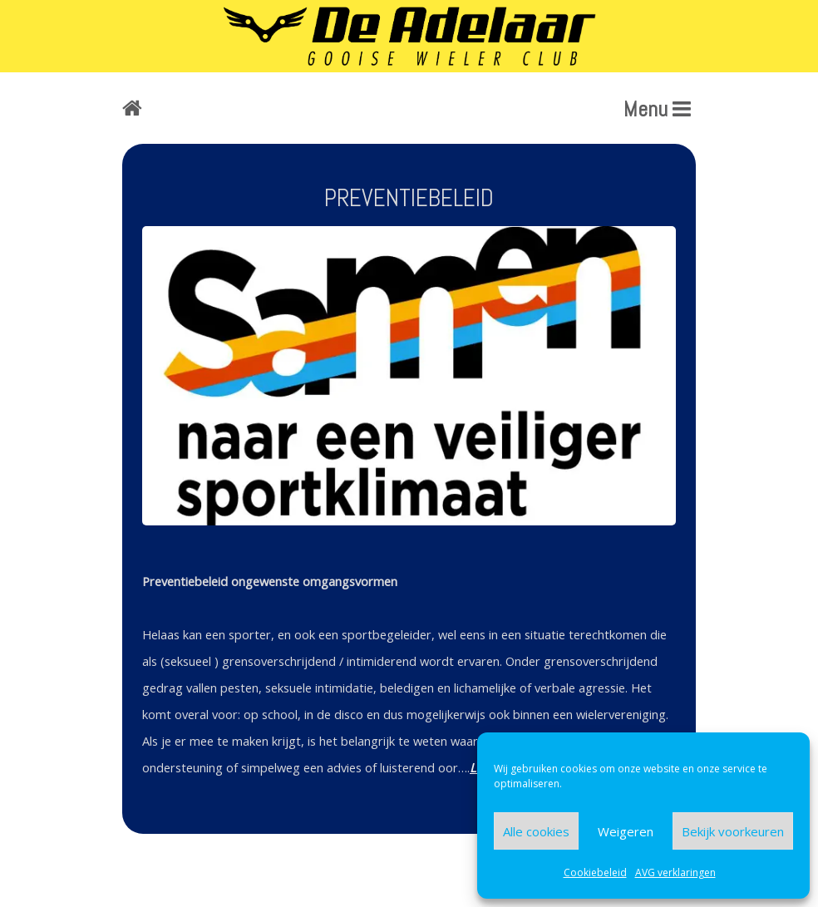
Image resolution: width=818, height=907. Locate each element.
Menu (657, 109)
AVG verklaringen (675, 872)
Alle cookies (536, 831)
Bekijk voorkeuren (733, 831)
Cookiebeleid (595, 872)
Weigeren (625, 831)
